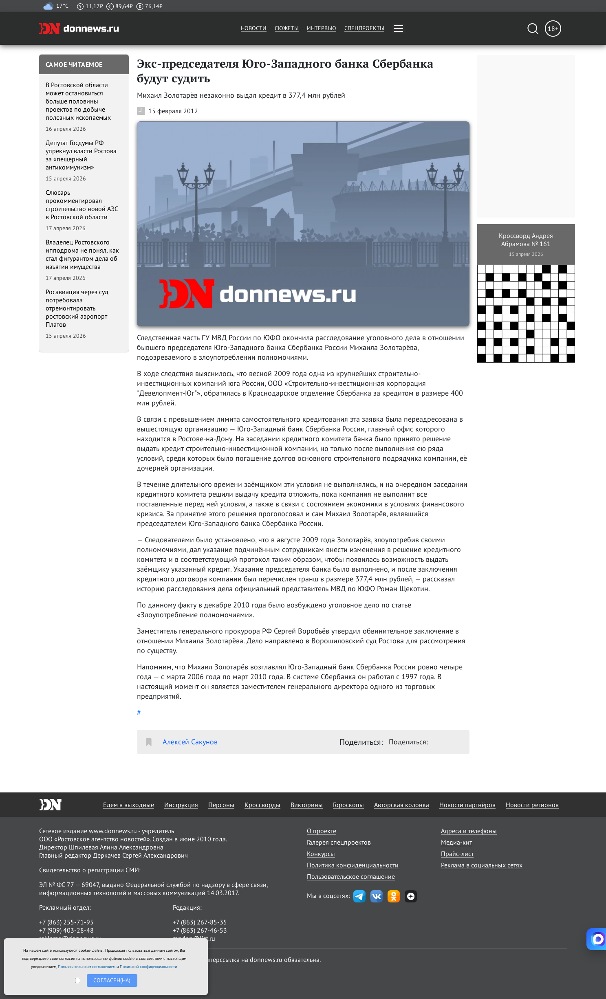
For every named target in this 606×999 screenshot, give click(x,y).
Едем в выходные (128, 805)
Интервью (321, 28)
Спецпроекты (364, 28)
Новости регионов (532, 805)
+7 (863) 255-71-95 (66, 922)
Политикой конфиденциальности (148, 966)
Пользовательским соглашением (86, 966)
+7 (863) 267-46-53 (200, 930)
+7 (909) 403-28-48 (66, 930)
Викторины (307, 805)
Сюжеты (287, 28)
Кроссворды (262, 805)
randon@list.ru (194, 938)
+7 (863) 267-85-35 (200, 922)
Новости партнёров (467, 805)
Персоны (221, 805)
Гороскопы (348, 805)
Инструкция (181, 805)
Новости (254, 28)
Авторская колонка (401, 805)
